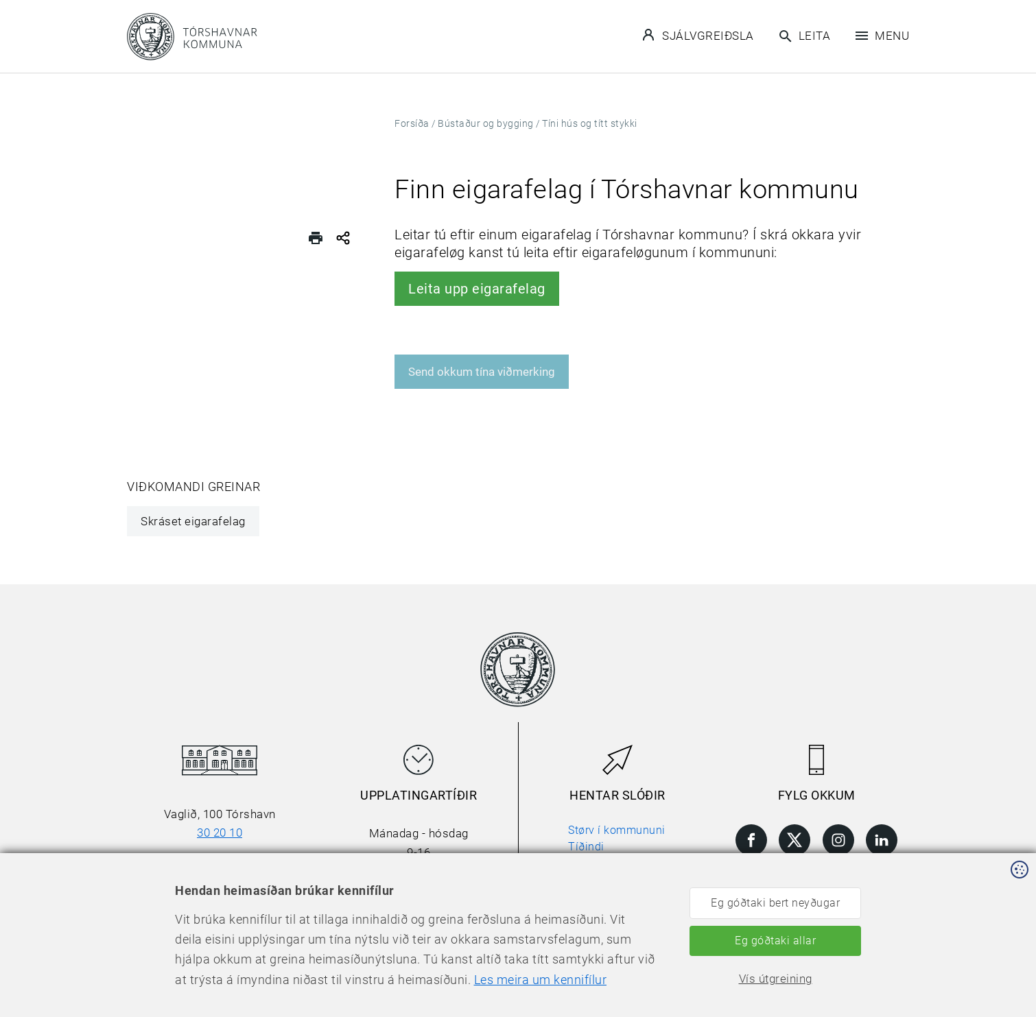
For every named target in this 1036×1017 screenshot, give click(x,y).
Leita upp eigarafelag (476, 288)
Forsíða (412, 123)
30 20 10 (219, 832)
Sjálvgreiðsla (698, 35)
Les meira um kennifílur (540, 979)
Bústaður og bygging (486, 123)
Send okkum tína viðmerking (481, 372)
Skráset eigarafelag (193, 521)
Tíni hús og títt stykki (589, 123)
